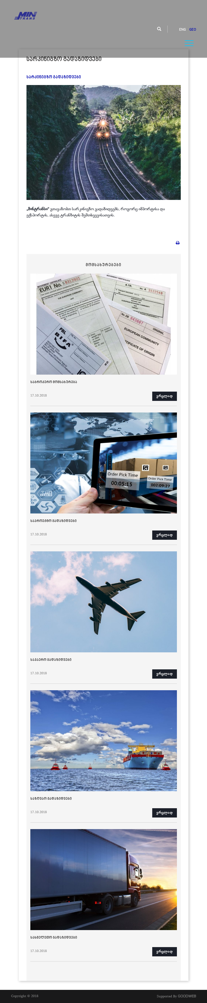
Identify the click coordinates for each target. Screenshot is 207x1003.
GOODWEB (187, 996)
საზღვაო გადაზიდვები (51, 799)
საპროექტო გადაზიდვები (53, 521)
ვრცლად (164, 396)
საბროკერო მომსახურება (53, 382)
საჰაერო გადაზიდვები (50, 660)
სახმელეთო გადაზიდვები (53, 938)
